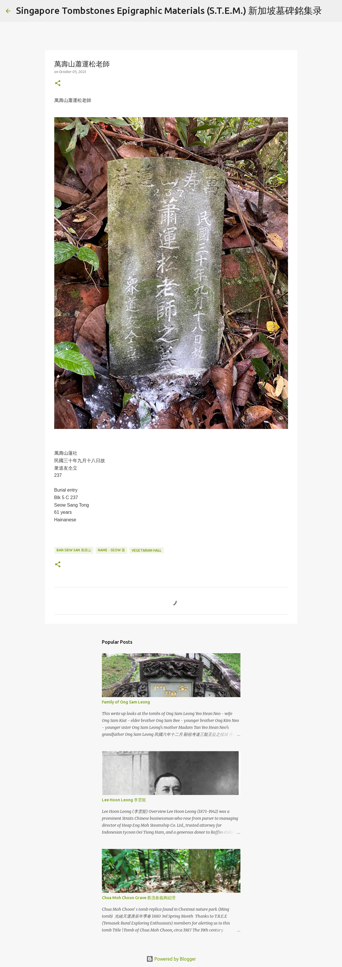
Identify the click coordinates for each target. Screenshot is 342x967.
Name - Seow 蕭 (111, 550)
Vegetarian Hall (146, 550)
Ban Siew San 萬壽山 (74, 550)
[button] (57, 83)
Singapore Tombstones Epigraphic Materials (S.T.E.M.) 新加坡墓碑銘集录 (169, 10)
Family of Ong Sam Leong (126, 702)
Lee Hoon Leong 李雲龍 (124, 800)
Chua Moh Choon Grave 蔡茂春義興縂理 (138, 897)
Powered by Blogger (171, 959)
